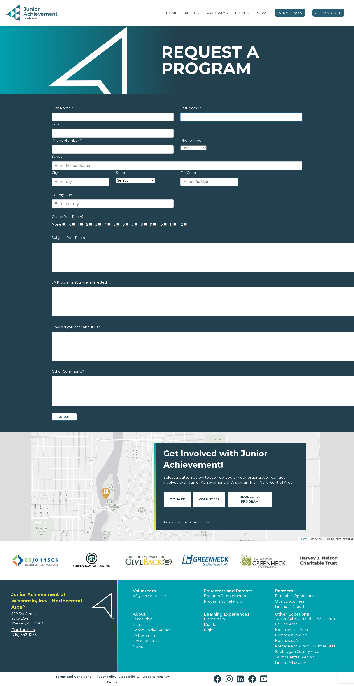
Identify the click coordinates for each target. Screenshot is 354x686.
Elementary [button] (214, 619)
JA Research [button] (144, 635)
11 (171, 224)
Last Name (190, 108)
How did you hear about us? (76, 327)
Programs (217, 13)
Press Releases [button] (146, 641)
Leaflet (303, 539)
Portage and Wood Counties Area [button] (305, 646)
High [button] (208, 630)
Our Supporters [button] (289, 601)
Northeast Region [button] (291, 635)
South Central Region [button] (294, 657)
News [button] (138, 646)
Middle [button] (210, 624)
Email (57, 124)
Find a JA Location (291, 663)
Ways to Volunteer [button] (149, 596)
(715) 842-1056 (24, 635)
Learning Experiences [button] (226, 614)
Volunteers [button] (144, 591)
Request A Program (250, 499)
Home (171, 13)
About (191, 13)
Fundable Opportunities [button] (297, 596)
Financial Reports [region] (290, 607)
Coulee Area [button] (286, 624)
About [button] (139, 614)
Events (242, 13)
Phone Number (66, 140)
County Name (64, 195)
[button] (199, 13)
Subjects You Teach (68, 238)
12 (181, 224)
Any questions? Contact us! (186, 522)
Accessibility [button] (129, 676)
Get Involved (328, 13)
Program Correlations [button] (223, 601)
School (57, 156)
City (55, 173)
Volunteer (209, 499)
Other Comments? (68, 371)
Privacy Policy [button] (105, 676)
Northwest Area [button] (289, 640)
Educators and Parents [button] (228, 591)
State (120, 173)
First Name (62, 108)
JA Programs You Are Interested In (81, 282)
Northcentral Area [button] (291, 630)
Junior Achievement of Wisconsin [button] (305, 619)
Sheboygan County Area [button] (297, 651)
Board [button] (138, 624)
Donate (177, 499)
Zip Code (188, 173)
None (56, 224)
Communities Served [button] (151, 630)
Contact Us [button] (23, 630)
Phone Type (190, 140)
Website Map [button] (152, 676)
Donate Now (290, 13)
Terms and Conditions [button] (73, 676)
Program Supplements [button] (225, 596)
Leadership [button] (143, 619)
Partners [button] (284, 591)
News (262, 13)
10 (161, 224)
